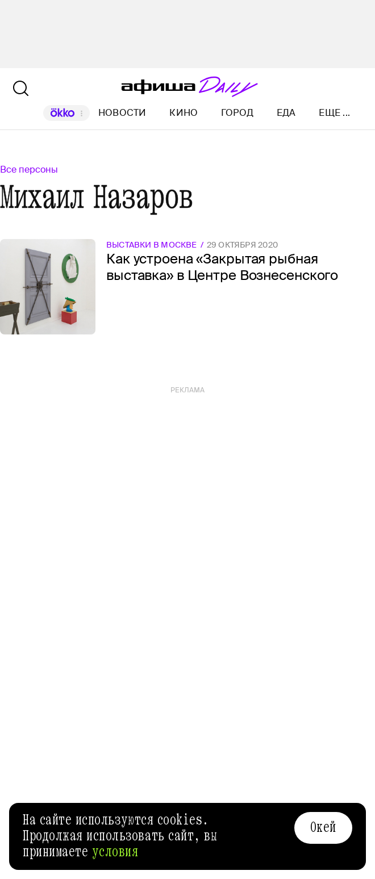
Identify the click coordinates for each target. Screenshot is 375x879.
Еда (286, 113)
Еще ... (334, 113)
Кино (183, 113)
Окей (323, 827)
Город (237, 113)
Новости (122, 113)
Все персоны (29, 169)
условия (115, 852)
